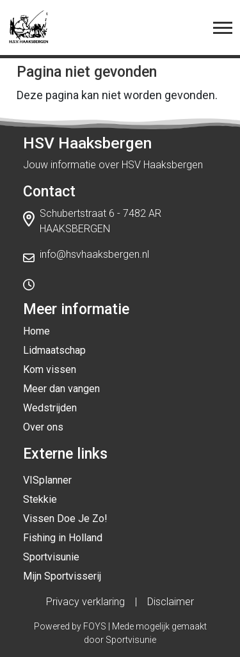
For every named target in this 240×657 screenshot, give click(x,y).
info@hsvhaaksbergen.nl (94, 254)
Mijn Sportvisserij (62, 576)
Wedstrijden (50, 408)
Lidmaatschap (54, 350)
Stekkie (40, 499)
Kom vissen (49, 369)
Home (36, 331)
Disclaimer (170, 602)
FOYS (94, 626)
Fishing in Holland (62, 538)
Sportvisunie (51, 557)
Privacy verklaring (85, 602)
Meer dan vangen (61, 389)
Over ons (43, 427)
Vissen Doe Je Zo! (65, 518)
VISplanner (47, 480)
